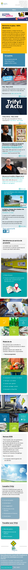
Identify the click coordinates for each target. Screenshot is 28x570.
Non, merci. (17, 567)
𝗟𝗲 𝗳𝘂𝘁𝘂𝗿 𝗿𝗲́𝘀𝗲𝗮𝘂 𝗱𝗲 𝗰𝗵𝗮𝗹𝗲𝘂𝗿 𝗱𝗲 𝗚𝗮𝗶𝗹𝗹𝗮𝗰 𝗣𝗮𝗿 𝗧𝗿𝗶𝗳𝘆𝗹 (13, 210)
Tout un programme (10, 354)
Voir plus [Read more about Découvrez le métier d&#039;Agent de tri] (23, 189)
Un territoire (7, 503)
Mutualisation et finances (10, 513)
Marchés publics (23, 2)
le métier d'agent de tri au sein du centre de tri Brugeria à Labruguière (12, 181)
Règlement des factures (21, 4)
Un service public (8, 500)
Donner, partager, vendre (11, 386)
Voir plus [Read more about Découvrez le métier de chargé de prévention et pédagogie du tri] (23, 156)
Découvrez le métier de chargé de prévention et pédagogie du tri (13, 144)
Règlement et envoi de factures (10, 532)
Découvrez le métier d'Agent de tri (13, 176)
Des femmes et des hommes (9, 509)
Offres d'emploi (23, 3)
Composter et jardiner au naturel (13, 377)
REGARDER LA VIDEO (8, 212)
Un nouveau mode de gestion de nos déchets (13, 459)
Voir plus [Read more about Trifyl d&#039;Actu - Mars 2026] (23, 123)
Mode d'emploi (8, 275)
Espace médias (23, 6)
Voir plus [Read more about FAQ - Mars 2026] (23, 96)
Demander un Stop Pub (10, 389)
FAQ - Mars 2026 (7, 87)
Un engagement (8, 506)
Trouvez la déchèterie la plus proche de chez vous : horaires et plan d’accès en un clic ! (14, 279)
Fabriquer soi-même (10, 380)
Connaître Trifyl (23, 1)
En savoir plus (6, 50)
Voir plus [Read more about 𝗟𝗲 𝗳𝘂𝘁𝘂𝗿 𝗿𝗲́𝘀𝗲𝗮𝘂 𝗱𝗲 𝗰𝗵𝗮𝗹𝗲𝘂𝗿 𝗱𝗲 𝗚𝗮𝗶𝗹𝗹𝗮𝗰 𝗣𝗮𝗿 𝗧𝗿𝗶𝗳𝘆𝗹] (23, 226)
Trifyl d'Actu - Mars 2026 (10, 116)
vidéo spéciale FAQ (16, 93)
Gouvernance (7, 516)
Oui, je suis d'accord (6, 567)
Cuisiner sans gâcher (10, 383)
